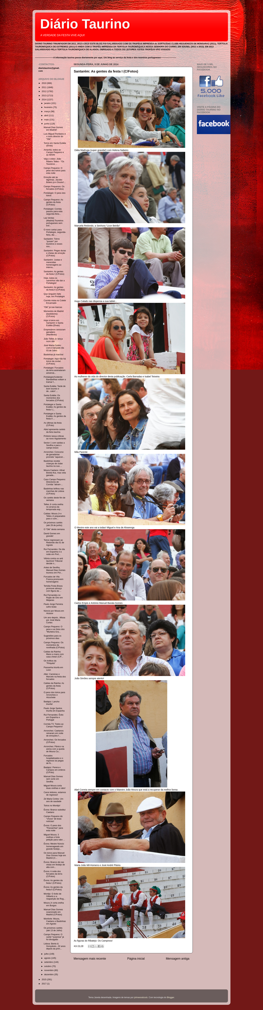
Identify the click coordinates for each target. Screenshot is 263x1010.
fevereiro (48, 107)
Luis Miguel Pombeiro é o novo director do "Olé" (55, 136)
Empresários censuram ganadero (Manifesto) (54, 332)
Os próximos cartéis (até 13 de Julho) (53, 929)
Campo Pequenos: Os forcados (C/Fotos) (54, 187)
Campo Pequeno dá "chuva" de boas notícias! (53, 818)
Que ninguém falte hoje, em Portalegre (54, 295)
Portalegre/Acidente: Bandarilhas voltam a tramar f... (55, 379)
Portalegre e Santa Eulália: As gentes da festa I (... (55, 407)
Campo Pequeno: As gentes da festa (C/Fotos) (53, 202)
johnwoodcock (141, 997)
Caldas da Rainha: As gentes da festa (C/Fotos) (54, 685)
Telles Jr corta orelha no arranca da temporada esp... (53, 507)
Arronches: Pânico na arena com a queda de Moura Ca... (54, 749)
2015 (44, 979)
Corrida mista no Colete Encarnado (55, 301)
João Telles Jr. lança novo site (53, 340)
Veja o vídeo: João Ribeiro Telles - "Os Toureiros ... (54, 161)
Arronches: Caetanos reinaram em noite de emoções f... (53, 733)
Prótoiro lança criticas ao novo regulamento (55, 437)
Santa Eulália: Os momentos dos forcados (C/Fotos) (54, 398)
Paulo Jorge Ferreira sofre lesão (53, 605)
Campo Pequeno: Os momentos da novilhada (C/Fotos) (54, 645)
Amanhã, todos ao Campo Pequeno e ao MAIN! (54, 152)
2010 (44, 83)
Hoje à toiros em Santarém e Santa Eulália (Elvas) (53, 323)
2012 (44, 91)
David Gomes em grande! (52, 534)
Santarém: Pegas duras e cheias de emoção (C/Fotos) (55, 253)
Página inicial (136, 958)
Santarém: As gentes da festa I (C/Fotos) (106, 71)
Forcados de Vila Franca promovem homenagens (53, 579)
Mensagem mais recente (90, 958)
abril (46, 115)
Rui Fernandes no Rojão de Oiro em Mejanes (53, 597)
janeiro (47, 103)
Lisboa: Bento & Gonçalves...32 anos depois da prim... (54, 946)
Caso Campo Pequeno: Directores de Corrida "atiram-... (55, 482)
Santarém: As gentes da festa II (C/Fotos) (54, 288)
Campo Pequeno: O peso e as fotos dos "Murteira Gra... (54, 629)
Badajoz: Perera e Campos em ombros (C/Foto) (54, 770)
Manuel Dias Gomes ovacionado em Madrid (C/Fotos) (53, 912)
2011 (44, 87)
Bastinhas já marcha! (53, 354)
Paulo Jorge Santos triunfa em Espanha (54, 709)
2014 (44, 99)
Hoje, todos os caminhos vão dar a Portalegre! (54, 280)
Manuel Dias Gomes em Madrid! (53, 128)
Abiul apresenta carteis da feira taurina (54, 430)
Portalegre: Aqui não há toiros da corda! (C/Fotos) (55, 361)
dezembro (49, 974)
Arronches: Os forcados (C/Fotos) (55, 741)
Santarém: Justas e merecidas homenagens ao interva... (53, 264)
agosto (47, 958)
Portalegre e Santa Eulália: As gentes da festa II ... (55, 416)
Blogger (170, 997)
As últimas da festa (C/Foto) (52, 424)
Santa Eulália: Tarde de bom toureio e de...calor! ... (54, 388)
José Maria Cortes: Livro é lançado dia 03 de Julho (54, 348)
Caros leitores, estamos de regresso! (55, 793)
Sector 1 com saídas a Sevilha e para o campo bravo (54, 445)
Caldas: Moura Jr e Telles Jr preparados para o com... (54, 516)
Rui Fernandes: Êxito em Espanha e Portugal (53, 717)
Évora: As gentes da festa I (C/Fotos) (53, 881)
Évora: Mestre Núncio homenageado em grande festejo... (54, 846)
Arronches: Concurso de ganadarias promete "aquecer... (54, 454)
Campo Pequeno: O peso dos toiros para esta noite (54, 170)
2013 (44, 95)
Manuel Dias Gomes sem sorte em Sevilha (53, 779)
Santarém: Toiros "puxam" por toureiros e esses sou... (53, 243)
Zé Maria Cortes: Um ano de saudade (53, 800)
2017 (44, 984)
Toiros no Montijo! (52, 805)
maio (46, 120)
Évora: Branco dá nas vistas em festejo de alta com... (54, 864)
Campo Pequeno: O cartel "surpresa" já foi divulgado (54, 937)
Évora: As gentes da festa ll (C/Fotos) (53, 888)
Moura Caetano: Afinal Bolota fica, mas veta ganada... (55, 472)
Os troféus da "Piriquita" (50, 662)
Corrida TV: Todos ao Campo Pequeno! (53, 725)
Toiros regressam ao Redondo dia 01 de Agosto (54, 542)
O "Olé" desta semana (54, 529)
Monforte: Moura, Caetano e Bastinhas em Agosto (55, 921)
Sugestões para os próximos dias (52, 637)
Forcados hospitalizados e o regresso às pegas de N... (54, 759)
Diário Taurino (85, 23)
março (47, 111)
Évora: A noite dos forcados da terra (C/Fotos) (53, 874)
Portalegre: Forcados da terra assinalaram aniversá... (54, 370)
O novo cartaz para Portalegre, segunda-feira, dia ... (55, 232)
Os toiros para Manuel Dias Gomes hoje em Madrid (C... (55, 855)
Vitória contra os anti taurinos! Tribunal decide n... (53, 561)
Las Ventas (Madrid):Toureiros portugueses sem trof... (53, 222)
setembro (49, 962)
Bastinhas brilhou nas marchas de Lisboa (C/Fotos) (54, 491)
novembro (49, 970)
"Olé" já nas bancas (53, 307)
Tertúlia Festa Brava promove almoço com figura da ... (53, 588)
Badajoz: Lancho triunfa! (51, 702)
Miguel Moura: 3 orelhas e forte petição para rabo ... (54, 837)
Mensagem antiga (177, 958)
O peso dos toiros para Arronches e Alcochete (54, 695)
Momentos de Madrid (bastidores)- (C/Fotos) (53, 313)
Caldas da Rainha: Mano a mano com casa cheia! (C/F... (54, 654)
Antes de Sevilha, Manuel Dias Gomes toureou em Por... (54, 570)
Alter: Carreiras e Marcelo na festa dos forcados (55, 676)
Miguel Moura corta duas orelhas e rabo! (54, 786)
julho (46, 954)
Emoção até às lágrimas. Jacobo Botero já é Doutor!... (55, 179)
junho (47, 124)
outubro (48, 966)
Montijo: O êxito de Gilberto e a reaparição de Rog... (54, 896)
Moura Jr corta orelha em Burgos (54, 904)
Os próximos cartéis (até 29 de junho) (53, 523)
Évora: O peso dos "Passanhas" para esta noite (53, 828)
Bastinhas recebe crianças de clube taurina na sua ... (53, 463)
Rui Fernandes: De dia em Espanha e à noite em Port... (54, 551)
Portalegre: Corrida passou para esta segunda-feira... (53, 211)
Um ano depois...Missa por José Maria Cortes (54, 620)
